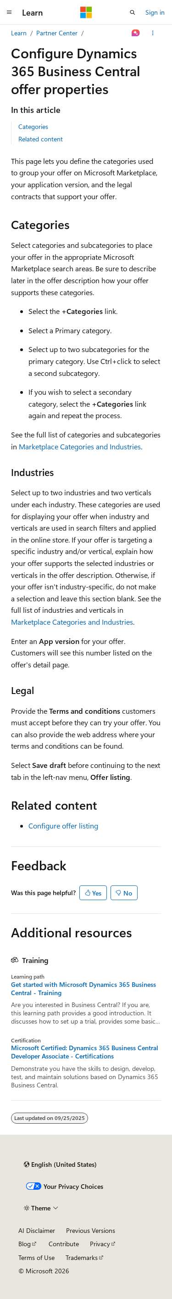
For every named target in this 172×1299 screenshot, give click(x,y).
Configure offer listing (63, 825)
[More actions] (153, 33)
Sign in (155, 12)
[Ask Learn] (136, 33)
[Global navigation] (9, 12)
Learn (19, 32)
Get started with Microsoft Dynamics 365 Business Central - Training (83, 988)
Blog (24, 1243)
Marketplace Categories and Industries (80, 446)
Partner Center (57, 32)
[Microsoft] (86, 12)
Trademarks (82, 1257)
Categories (33, 126)
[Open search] (132, 12)
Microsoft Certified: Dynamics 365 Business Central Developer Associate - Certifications (84, 1052)
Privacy (100, 1243)
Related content (40, 138)
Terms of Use (36, 1257)
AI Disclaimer (36, 1230)
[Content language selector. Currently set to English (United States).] (60, 1164)
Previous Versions (90, 1230)
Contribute (64, 1243)
